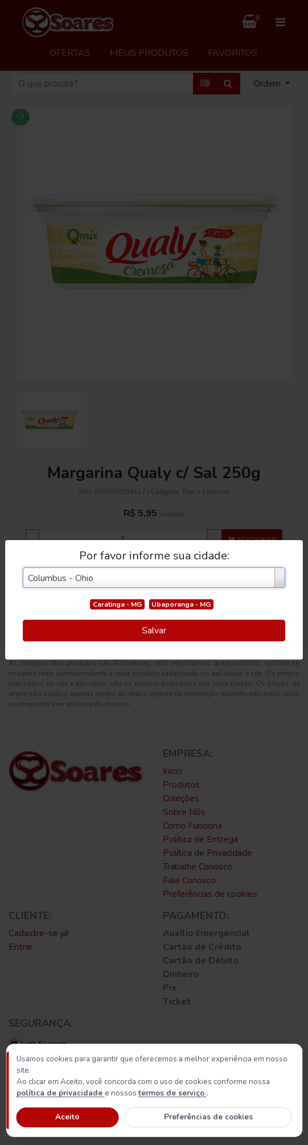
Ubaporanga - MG (181, 604)
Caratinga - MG (117, 604)
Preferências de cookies (208, 1116)
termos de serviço (172, 1093)
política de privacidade (61, 1093)
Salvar (154, 630)
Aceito (67, 1116)
